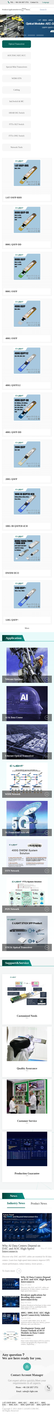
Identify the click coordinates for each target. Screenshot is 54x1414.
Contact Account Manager (27, 1375)
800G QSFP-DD (27, 1405)
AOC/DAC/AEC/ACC (16, 55)
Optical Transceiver (16, 44)
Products (5, 9)
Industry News (16, 1203)
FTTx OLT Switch (16, 124)
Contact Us (34, 2)
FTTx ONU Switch (16, 136)
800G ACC (34, 1403)
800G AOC (13, 1405)
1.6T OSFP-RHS (9, 1403)
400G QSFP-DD (43, 1405)
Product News (39, 1203)
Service (19, 9)
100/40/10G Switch (16, 113)
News (28, 9)
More (27, 628)
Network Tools (16, 147)
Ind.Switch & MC (16, 101)
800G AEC (22, 1403)
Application (12, 9)
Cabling (16, 90)
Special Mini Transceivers (16, 67)
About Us (24, 9)
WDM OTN (16, 78)
